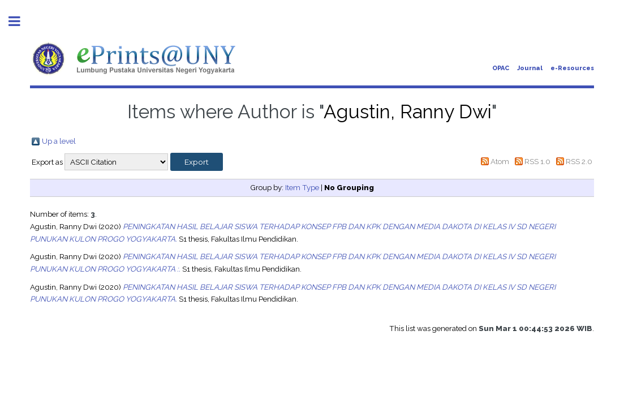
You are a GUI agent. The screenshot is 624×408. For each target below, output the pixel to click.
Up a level (59, 140)
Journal (530, 68)
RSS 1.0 (537, 161)
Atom (499, 161)
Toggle (20, 21)
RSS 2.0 (579, 161)
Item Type (302, 187)
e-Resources (572, 68)
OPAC (500, 68)
